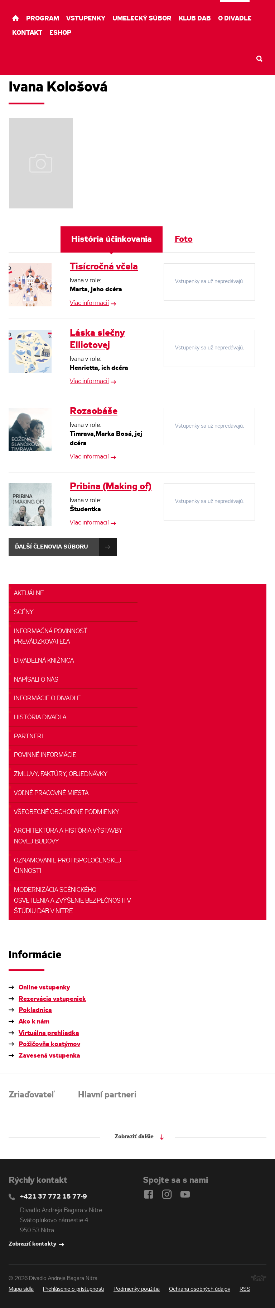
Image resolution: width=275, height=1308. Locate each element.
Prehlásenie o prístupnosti (73, 1289)
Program (42, 18)
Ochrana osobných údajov (199, 1289)
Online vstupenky (44, 987)
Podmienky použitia (137, 1289)
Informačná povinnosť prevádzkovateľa (50, 636)
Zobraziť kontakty (32, 1244)
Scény (24, 612)
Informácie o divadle (47, 699)
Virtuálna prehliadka (49, 1033)
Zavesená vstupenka (49, 1055)
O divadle (234, 18)
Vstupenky (85, 18)
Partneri (28, 737)
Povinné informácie (45, 755)
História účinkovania (111, 239)
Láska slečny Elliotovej (97, 339)
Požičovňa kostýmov (49, 1044)
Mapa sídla (21, 1289)
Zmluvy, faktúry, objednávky (60, 774)
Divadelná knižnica (44, 661)
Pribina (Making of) (110, 487)
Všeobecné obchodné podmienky (66, 812)
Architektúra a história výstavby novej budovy (68, 836)
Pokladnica (35, 1010)
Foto (184, 239)
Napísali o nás (36, 680)
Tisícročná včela (104, 267)
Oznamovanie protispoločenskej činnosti (67, 866)
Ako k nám (34, 1021)
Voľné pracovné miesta (51, 793)
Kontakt (27, 33)
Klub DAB (195, 18)
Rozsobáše (93, 411)
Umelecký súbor (142, 18)
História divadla (40, 718)
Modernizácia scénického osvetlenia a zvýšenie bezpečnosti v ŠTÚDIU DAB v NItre (72, 901)
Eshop (60, 33)
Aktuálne (29, 593)
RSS (245, 1289)
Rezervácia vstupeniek (52, 999)
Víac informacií (89, 303)
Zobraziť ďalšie (134, 1136)
